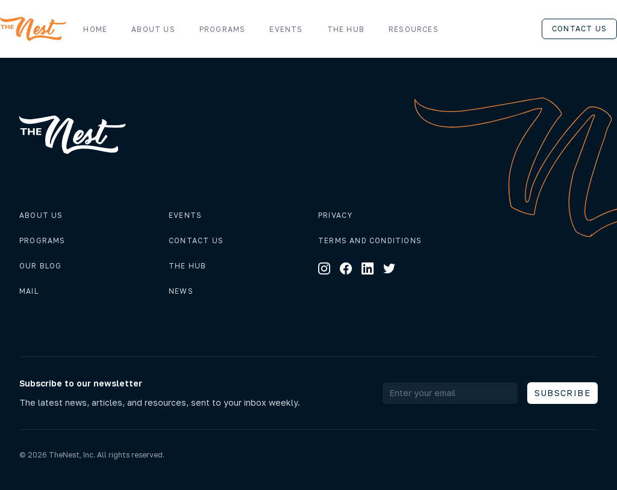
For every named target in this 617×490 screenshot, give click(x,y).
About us (153, 29)
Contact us (579, 28)
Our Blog (40, 265)
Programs (222, 29)
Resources (420, 29)
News (181, 291)
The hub (187, 265)
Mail (29, 291)
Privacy (335, 215)
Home (95, 29)
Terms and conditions (370, 240)
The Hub (346, 29)
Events (285, 29)
